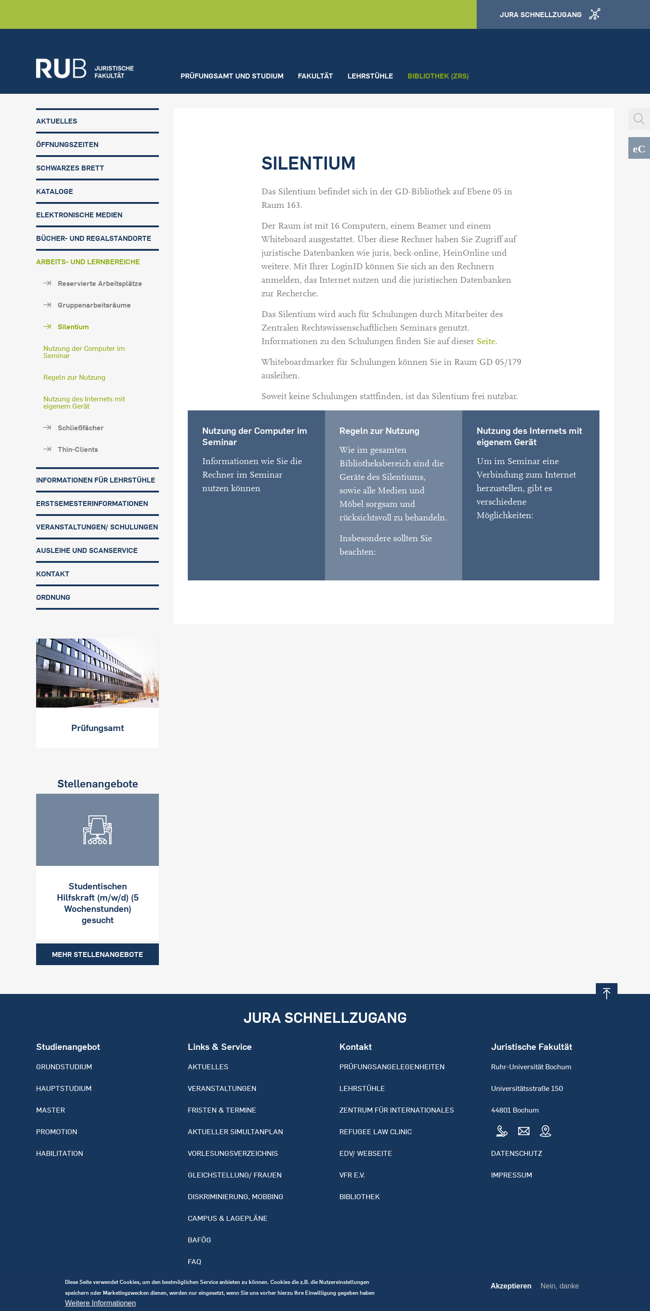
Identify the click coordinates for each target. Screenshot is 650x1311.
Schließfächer (81, 427)
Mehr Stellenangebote (97, 954)
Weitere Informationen (100, 1306)
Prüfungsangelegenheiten (392, 1066)
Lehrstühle (370, 75)
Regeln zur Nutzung (74, 377)
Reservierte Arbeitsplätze (100, 283)
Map (545, 1131)
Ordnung (53, 597)
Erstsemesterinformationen (92, 503)
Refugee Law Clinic (375, 1131)
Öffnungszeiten (67, 144)
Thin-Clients (78, 449)
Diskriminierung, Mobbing (235, 1196)
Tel (502, 1131)
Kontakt (53, 573)
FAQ (194, 1261)
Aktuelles (56, 120)
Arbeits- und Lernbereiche (88, 261)
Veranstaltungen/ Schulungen (97, 526)
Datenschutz (516, 1153)
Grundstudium (64, 1066)
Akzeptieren (511, 1289)
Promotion (56, 1131)
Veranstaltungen (222, 1088)
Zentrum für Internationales (396, 1109)
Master (50, 1109)
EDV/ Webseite (365, 1153)
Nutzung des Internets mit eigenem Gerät (84, 402)
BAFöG (199, 1239)
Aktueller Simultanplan (235, 1131)
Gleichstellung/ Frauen (235, 1174)
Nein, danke (560, 1289)
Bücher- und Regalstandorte (93, 238)
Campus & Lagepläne (228, 1218)
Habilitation (59, 1153)
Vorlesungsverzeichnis (233, 1153)
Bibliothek (359, 1196)
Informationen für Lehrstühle (95, 479)
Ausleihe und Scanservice (87, 550)
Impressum (511, 1174)
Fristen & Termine (222, 1109)
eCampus (639, 148)
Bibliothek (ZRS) (438, 75)
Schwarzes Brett (70, 167)
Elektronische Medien (79, 214)
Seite (486, 341)
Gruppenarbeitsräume (94, 304)
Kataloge (54, 191)
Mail (523, 1131)
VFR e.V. (352, 1174)
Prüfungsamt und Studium (232, 75)
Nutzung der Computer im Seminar (84, 352)
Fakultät (315, 75)
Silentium (73, 326)
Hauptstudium (64, 1088)
